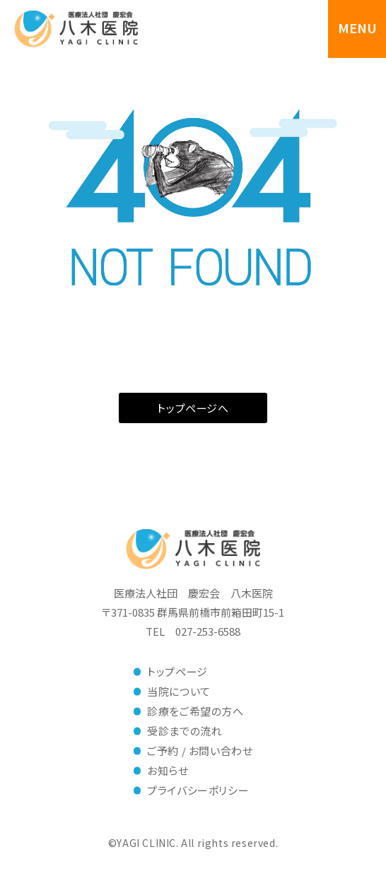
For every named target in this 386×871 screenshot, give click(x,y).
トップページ (177, 671)
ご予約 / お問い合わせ (199, 750)
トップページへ (192, 408)
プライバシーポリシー (198, 790)
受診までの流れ (184, 730)
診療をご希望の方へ (195, 711)
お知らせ (167, 770)
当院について (179, 691)
